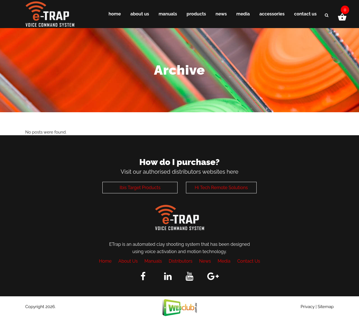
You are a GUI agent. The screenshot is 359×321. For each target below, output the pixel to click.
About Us (128, 261)
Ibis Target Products (139, 187)
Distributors (180, 261)
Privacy (308, 306)
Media (224, 261)
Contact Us (248, 261)
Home (105, 261)
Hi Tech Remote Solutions (221, 187)
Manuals (153, 261)
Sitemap (326, 306)
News (205, 261)
